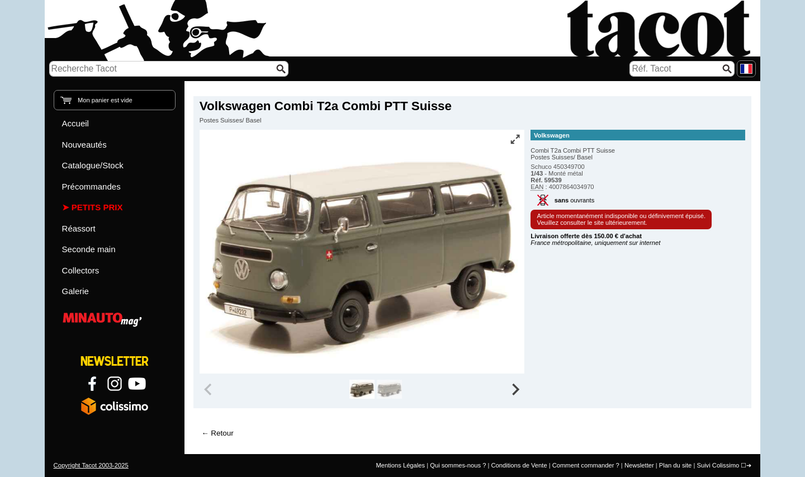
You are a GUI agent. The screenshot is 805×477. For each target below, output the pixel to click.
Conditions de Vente (519, 465)
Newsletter (639, 465)
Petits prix (97, 207)
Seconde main (89, 249)
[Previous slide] (209, 389)
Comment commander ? (585, 465)
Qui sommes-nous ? (458, 465)
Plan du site (675, 465)
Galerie (75, 291)
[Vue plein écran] (515, 139)
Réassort (79, 228)
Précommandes (91, 186)
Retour (222, 433)
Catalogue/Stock (93, 165)
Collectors (81, 270)
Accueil (75, 123)
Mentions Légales (400, 465)
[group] (362, 389)
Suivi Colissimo (718, 465)
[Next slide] (515, 389)
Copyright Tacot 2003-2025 (91, 465)
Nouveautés (84, 144)
